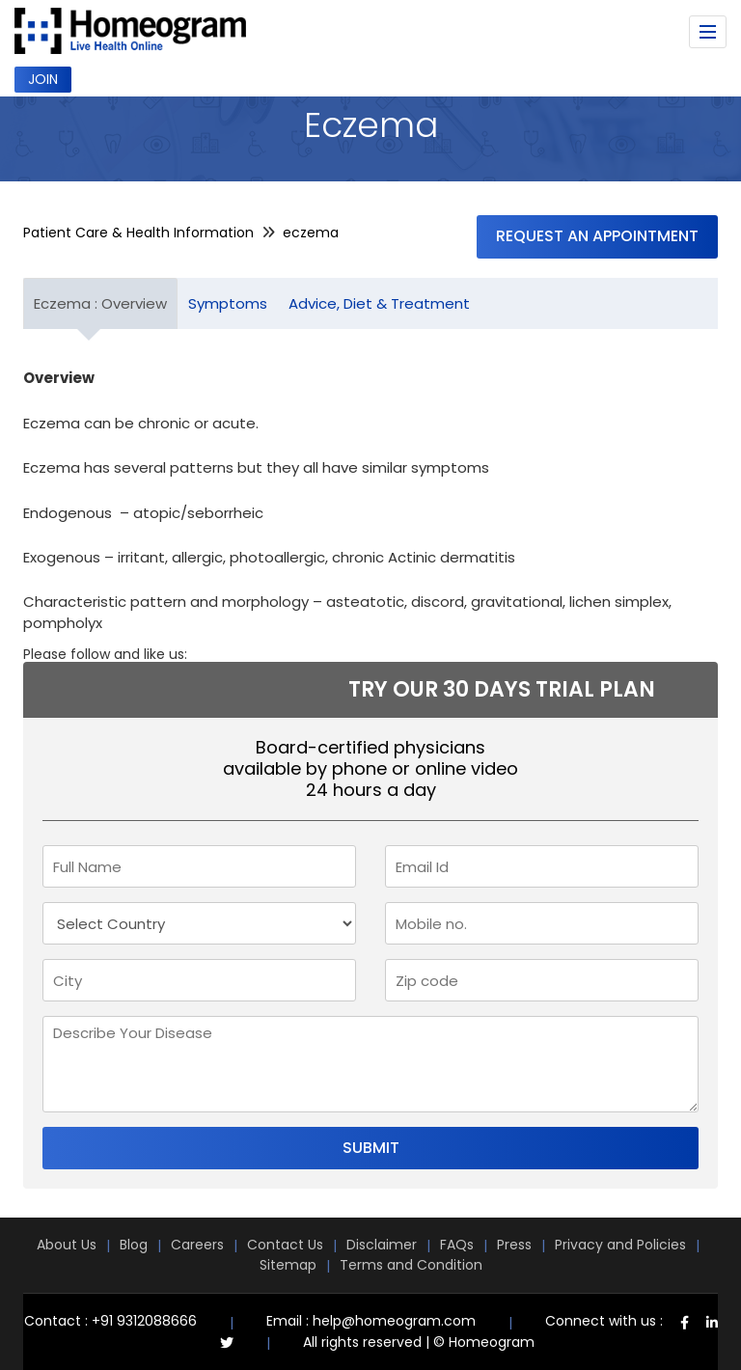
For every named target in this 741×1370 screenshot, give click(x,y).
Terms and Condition (411, 1264)
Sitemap (288, 1264)
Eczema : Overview (100, 303)
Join (43, 79)
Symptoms (227, 303)
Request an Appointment (597, 236)
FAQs (457, 1244)
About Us (66, 1244)
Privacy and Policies (620, 1244)
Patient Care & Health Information (138, 232)
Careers (197, 1244)
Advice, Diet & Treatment (379, 303)
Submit (371, 1148)
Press (514, 1244)
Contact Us (285, 1244)
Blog (134, 1244)
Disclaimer (381, 1244)
